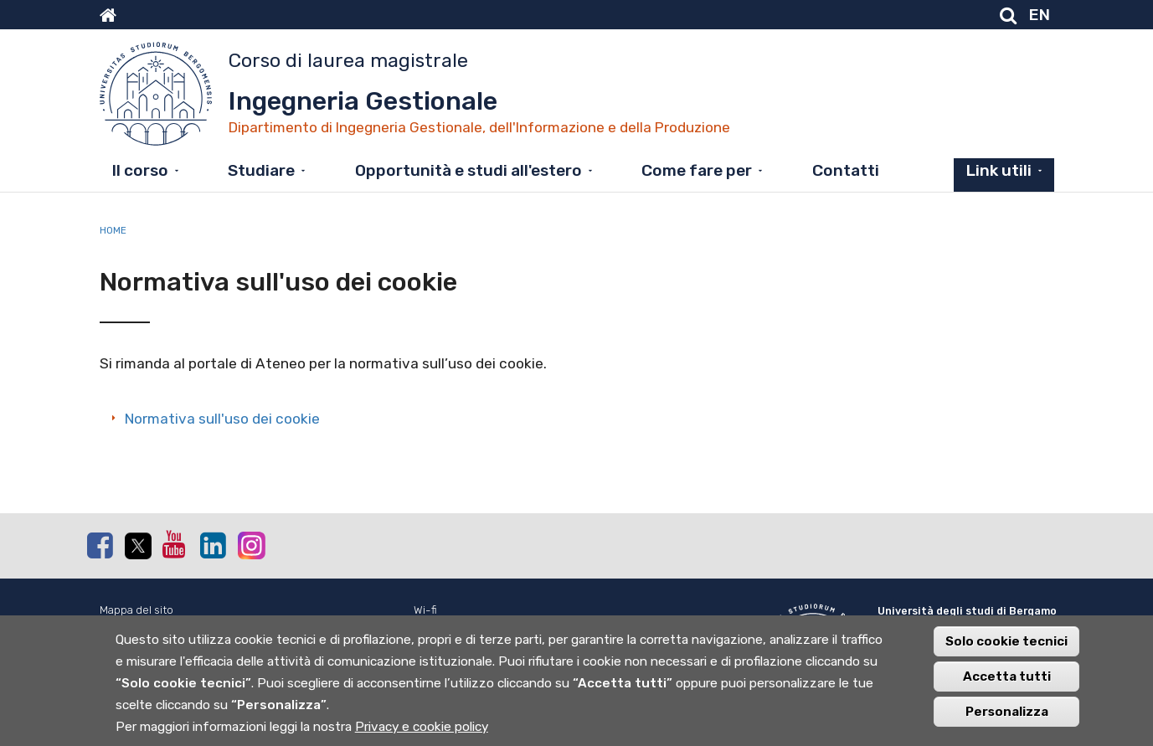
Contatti (845, 170)
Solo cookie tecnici (1006, 654)
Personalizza (1006, 725)
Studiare (261, 170)
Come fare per (696, 170)
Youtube (175, 544)
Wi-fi (425, 610)
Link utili (999, 170)
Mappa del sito (136, 610)
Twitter (137, 546)
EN (1039, 14)
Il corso (140, 170)
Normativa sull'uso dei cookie (222, 418)
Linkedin (213, 545)
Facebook (100, 545)
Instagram (250, 545)
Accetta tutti (1007, 689)
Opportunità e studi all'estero (468, 170)
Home (113, 230)
